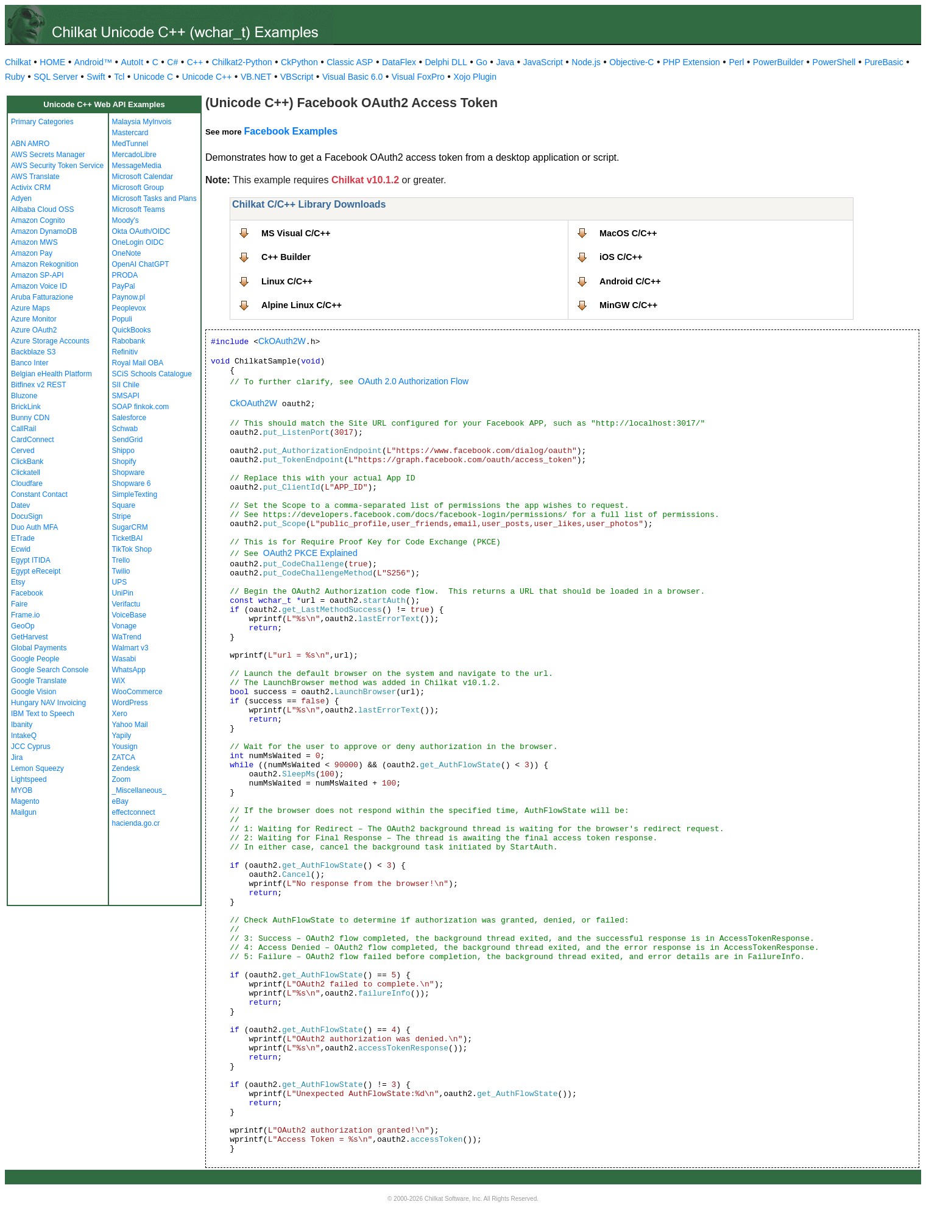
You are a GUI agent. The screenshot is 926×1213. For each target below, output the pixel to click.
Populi (122, 319)
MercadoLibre (134, 154)
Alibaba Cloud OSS (42, 209)
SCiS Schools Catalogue (152, 374)
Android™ (93, 62)
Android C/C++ (630, 281)
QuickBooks (131, 330)
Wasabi (124, 659)
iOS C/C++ (620, 257)
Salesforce (129, 417)
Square (124, 505)
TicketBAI (127, 538)
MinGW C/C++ (628, 305)
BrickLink (26, 407)
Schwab (125, 428)
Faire (19, 604)
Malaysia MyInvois (142, 122)
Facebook (27, 593)
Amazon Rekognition (45, 264)
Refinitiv (125, 352)
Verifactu (126, 604)
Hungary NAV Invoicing (48, 702)
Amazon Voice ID (39, 286)
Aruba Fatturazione (42, 297)
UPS (119, 582)
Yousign (125, 746)
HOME (52, 62)
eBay (120, 801)
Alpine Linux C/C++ (301, 305)
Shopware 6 (131, 483)
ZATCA (123, 757)
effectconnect (133, 812)
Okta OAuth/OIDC (141, 231)
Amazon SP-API (37, 275)
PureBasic (883, 62)
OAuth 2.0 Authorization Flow (413, 381)
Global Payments (38, 648)
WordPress (130, 702)
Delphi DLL (446, 62)
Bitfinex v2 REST (38, 385)
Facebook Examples (291, 131)
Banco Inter (29, 363)
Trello (121, 560)
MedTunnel (130, 143)
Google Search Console (49, 670)
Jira (17, 757)
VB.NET (256, 77)
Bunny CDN (30, 417)
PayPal (123, 286)
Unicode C (153, 77)
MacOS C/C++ (628, 233)
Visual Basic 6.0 (352, 77)
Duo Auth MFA (34, 527)
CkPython (299, 62)
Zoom (121, 779)
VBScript (296, 77)
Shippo (123, 450)
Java (505, 62)
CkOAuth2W (282, 341)
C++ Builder (286, 257)
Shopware (128, 472)
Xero (119, 713)
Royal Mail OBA (138, 363)
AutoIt (132, 62)
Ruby (15, 77)
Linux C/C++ (287, 281)
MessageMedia (136, 165)
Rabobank (129, 341)
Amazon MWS (34, 242)
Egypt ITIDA (31, 560)
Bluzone (24, 396)
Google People (35, 659)
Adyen (21, 198)
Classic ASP (350, 62)
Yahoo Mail (130, 724)
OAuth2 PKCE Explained (310, 553)
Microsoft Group (138, 187)
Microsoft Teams (138, 209)
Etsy (18, 582)
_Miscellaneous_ (139, 790)
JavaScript (543, 62)
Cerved (23, 450)
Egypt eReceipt (35, 571)
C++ (195, 62)
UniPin (122, 593)
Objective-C (631, 62)
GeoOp (23, 626)
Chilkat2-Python (242, 62)
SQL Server (56, 77)
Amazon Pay (31, 253)
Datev (20, 505)
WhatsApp (129, 670)
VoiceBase (129, 615)
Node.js (585, 62)
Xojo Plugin (475, 77)
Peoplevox (129, 308)
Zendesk (126, 768)
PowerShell (834, 62)
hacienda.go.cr (136, 823)
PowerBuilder (778, 62)
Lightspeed (29, 779)
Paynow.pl (129, 297)
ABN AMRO (30, 143)
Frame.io (25, 615)
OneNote (126, 253)
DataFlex (399, 62)
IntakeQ (24, 735)
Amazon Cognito (38, 220)
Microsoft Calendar (143, 176)
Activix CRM (31, 187)
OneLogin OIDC (138, 242)
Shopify (124, 461)
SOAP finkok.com (140, 407)
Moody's (125, 220)
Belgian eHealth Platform (51, 374)
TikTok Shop (132, 549)
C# (172, 62)
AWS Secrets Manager (48, 154)
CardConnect (32, 439)
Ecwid (20, 549)
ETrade (23, 538)
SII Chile (126, 385)
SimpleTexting (135, 494)
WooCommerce (137, 691)
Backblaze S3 (33, 352)
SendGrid (127, 439)
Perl (736, 62)
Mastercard (130, 132)
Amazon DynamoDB (44, 231)
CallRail (23, 428)
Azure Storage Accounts (50, 341)
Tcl (119, 77)
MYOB (21, 790)
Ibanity (21, 724)
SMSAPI (126, 396)
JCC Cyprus (31, 746)
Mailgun (24, 812)
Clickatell (25, 472)
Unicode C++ (207, 77)
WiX (118, 681)
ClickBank (27, 461)
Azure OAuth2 (34, 330)
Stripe (121, 516)
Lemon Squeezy (37, 768)
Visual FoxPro (418, 77)
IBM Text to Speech (42, 713)
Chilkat (18, 62)
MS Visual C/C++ (295, 233)
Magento (25, 801)
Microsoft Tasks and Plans (154, 198)
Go (481, 62)
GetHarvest (29, 637)
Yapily (122, 735)
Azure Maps (30, 308)
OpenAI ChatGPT (140, 264)
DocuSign (27, 516)
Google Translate (38, 681)
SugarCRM (130, 527)
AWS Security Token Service (57, 165)
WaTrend (126, 637)
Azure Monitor (34, 319)
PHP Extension (691, 62)
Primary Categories (42, 122)
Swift (96, 77)
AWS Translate (35, 176)
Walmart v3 (130, 648)
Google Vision (34, 691)
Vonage (124, 626)
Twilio (121, 571)
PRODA (125, 275)
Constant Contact (39, 494)
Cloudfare (27, 483)
